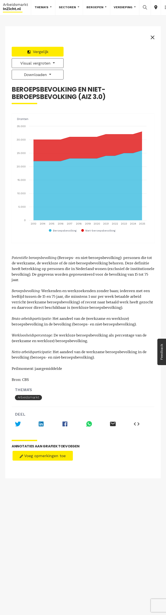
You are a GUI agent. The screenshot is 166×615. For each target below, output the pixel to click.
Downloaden (36, 74)
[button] (145, 7)
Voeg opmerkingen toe (43, 455)
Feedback (162, 352)
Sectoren (68, 7)
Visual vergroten (36, 63)
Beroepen (95, 7)
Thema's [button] (42, 7)
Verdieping (123, 7)
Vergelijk (37, 51)
